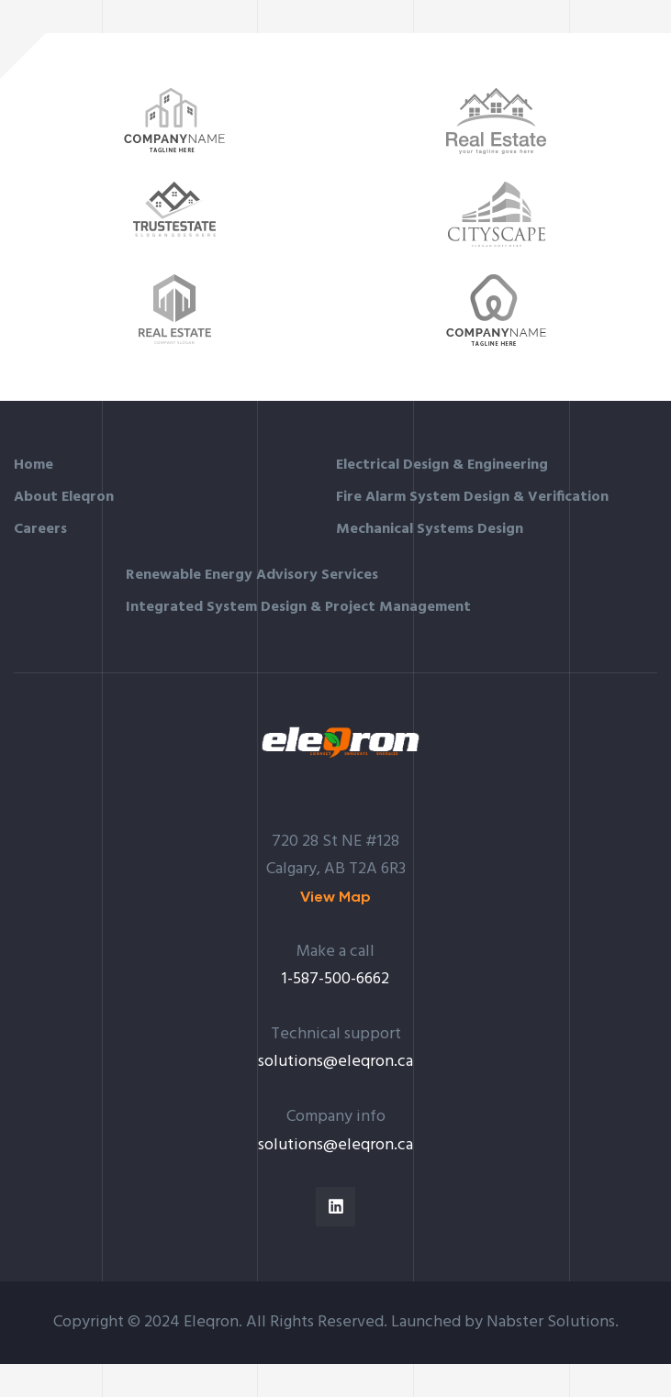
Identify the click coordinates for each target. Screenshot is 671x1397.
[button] (335, 896)
